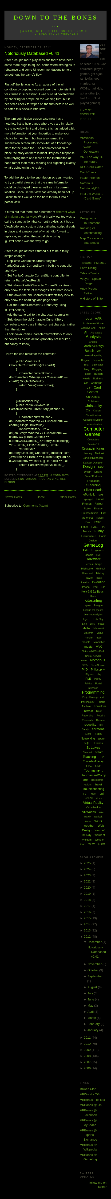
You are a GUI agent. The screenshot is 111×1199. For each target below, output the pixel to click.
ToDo (89, 766)
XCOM (101, 844)
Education (93, 481)
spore (101, 738)
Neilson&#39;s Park (93, 651)
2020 (87, 887)
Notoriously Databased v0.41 (31, 53)
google (89, 554)
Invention (98, 582)
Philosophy (98, 669)
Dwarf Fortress (93, 476)
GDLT (87, 550)
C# (17, 479)
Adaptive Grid (88, 328)
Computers (93, 439)
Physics (89, 674)
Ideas (99, 578)
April (91, 1011)
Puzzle (101, 701)
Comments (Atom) (35, 505)
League (98, 605)
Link (84, 623)
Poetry (97, 679)
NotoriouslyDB (89, 188)
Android (93, 342)
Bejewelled (99, 360)
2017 (87, 906)
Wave (88, 821)
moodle (86, 642)
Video (99, 798)
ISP (103, 586)
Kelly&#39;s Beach (93, 591)
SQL (86, 743)
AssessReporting (93, 355)
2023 (87, 875)
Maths (86, 628)
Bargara (85, 360)
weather (89, 825)
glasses (99, 550)
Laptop (87, 605)
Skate (88, 734)
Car (89, 387)
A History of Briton (92, 298)
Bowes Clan (88, 1089)
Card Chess (88, 172)
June (91, 999)
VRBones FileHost (92, 1099)
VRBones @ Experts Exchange (88, 1135)
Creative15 (93, 444)
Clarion (97, 410)
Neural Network (93, 656)
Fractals (87, 531)
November (95, 964)
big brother (97, 364)
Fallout (99, 503)
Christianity (93, 406)
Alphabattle (96, 332)
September (95, 976)
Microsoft (98, 628)
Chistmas (93, 401)
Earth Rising (88, 268)
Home (41, 497)
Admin (102, 328)
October (93, 970)
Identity (85, 582)
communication (93, 424)
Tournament (93, 770)
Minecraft (88, 633)
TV (84, 793)
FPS (103, 527)
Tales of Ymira (89, 273)
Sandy (85, 729)
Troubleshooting (93, 789)
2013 (87, 930)
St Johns (98, 743)
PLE (88, 678)
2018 (87, 900)
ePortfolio (89, 494)
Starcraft (87, 752)
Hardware (93, 559)
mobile (88, 637)
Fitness (99, 517)
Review (100, 720)
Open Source (98, 665)
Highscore (87, 568)
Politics (88, 683)
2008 (87, 1056)
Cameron (96, 383)
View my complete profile (87, 114)
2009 (87, 1050)
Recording (87, 715)
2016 (87, 912)
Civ (88, 410)
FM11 (94, 526)
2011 (87, 1037)
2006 (87, 1068)
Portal (98, 683)
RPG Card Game (91, 167)
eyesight (88, 499)
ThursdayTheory (93, 761)
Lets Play (98, 619)
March (92, 1018)
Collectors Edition (93, 419)
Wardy (87, 816)
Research (87, 720)
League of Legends (93, 610)
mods (98, 637)
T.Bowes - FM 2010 (93, 262)
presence (93, 688)
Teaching (89, 757)
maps (101, 623)
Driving (98, 471)
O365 (84, 665)
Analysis (93, 336)
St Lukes (93, 747)
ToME (98, 766)
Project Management (93, 697)
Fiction (87, 508)
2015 (87, 918)
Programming (48, 479)
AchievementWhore (93, 323)
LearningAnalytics (93, 614)
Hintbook (100, 568)
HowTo (89, 577)
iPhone (86, 586)
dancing (88, 453)
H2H (98, 555)
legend (86, 619)
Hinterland (87, 573)
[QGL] (88, 318)
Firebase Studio (89, 513)
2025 (87, 863)
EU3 (101, 494)
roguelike (90, 724)
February (94, 1024)
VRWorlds (89, 812)
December (95, 942)
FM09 (84, 526)
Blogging (97, 369)
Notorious (28, 479)
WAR (101, 812)
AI (85, 332)
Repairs (101, 715)
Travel (98, 784)
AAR (98, 318)
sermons (98, 729)
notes (84, 660)
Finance (98, 508)
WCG (98, 821)
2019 (87, 893)
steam (99, 752)
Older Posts (68, 497)
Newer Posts (13, 497)
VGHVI (89, 798)
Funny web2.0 (88, 536)
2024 (87, 869)
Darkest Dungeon (93, 462)
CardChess (93, 396)
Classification (93, 415)
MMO (99, 632)
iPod (95, 587)
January (93, 1030)
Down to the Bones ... (55, 21)
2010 (87, 1043)
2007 (87, 1062)
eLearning (93, 485)
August (92, 987)
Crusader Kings (93, 448)
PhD (85, 669)
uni (101, 793)
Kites (93, 596)
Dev (100, 467)
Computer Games (93, 431)
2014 (87, 924)
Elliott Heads (93, 490)
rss (101, 724)
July (90, 993)
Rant (99, 711)
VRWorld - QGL (90, 1094)
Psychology (87, 701)
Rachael (86, 706)
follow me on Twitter (98, 1185)
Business (98, 378)
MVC (99, 646)
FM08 (97, 522)
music (88, 646)
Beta (85, 364)
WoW (91, 844)
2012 (87, 936)
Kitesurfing (93, 600)
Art (99, 351)
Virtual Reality (93, 803)
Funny (99, 531)
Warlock (98, 816)
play (99, 674)
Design (89, 467)
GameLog (93, 545)
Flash (88, 522)
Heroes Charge (93, 564)
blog (86, 369)
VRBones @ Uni (91, 1105)
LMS (92, 623)
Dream (87, 472)
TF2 (101, 757)
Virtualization (93, 807)
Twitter (92, 794)
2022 (87, 881)
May (90, 1005)
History (100, 573)
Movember (99, 642)
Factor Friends (90, 177)
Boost (88, 374)
